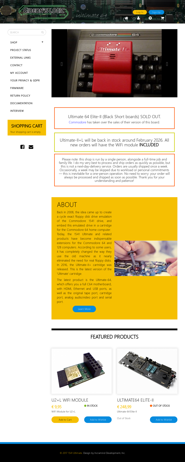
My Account (19, 73)
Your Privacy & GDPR (25, 80)
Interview (17, 111)
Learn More (84, 309)
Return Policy (20, 95)
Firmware (17, 88)
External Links (20, 57)
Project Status (20, 50)
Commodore (77, 122)
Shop (26, 42)
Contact (16, 65)
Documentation (21, 103)
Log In (139, 12)
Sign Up (156, 12)
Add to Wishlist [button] (98, 419)
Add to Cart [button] (65, 419)
